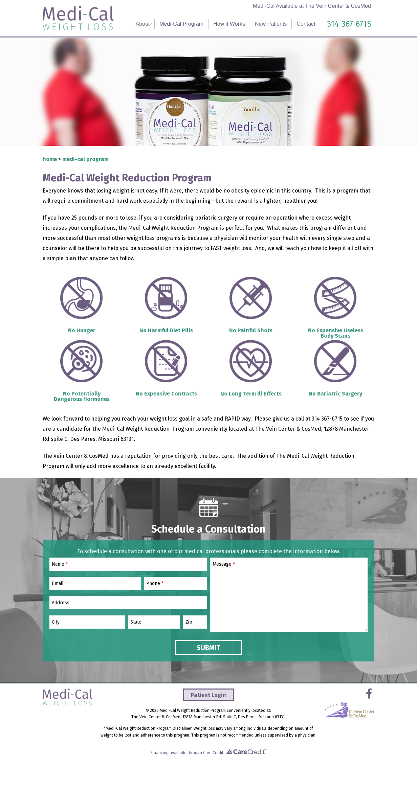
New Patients (271, 24)
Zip (188, 622)
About (143, 24)
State (135, 622)
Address (60, 603)
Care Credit (213, 752)
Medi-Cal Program (181, 24)
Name (60, 564)
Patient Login (208, 695)
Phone (154, 583)
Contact (306, 24)
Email (59, 583)
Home (50, 159)
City (56, 622)
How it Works (229, 24)
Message (224, 564)
